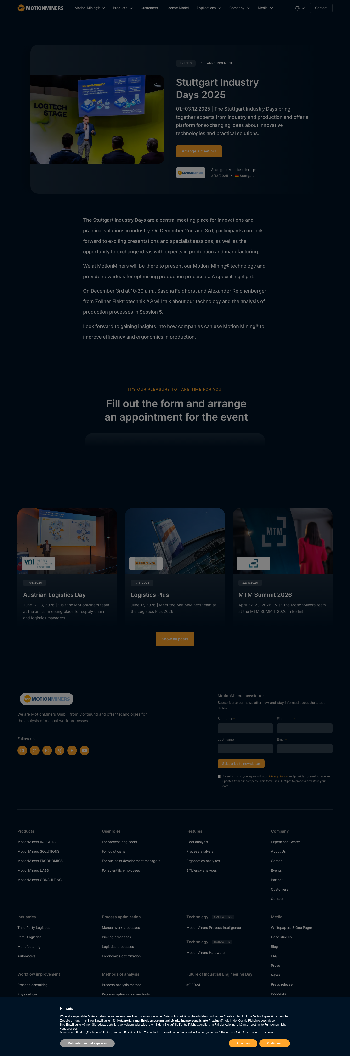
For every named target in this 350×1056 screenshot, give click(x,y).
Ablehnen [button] (243, 1043)
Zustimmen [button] (274, 1043)
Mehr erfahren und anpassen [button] (87, 1043)
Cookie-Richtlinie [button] (249, 1020)
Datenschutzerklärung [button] (178, 1016)
